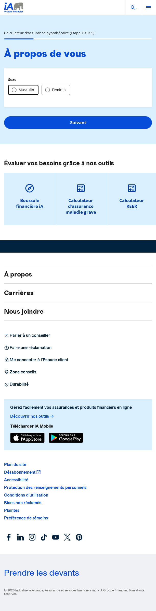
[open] (148, 7)
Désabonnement (19, 472)
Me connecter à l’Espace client (36, 359)
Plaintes (11, 510)
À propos (18, 274)
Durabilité (16, 384)
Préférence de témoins (26, 518)
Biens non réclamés (22, 502)
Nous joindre (24, 311)
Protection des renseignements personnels (45, 487)
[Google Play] (66, 438)
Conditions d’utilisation (26, 495)
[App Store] (27, 438)
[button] (133, 7)
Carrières (19, 292)
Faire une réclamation (27, 347)
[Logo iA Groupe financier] (13, 10)
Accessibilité (16, 479)
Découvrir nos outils (32, 416)
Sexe (12, 79)
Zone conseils (20, 372)
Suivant (78, 122)
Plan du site (15, 464)
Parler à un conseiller (27, 335)
